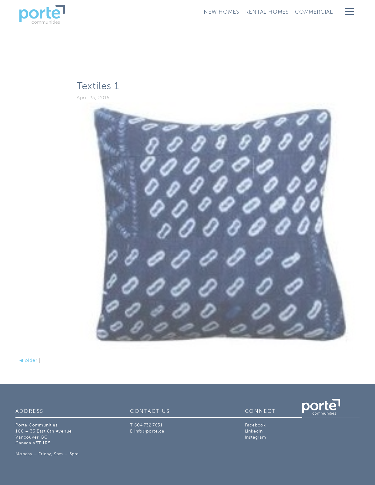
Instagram (255, 437)
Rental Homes (267, 11)
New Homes (221, 11)
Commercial (314, 11)
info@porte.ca (149, 431)
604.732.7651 (148, 425)
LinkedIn (254, 431)
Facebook (255, 425)
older (28, 360)
